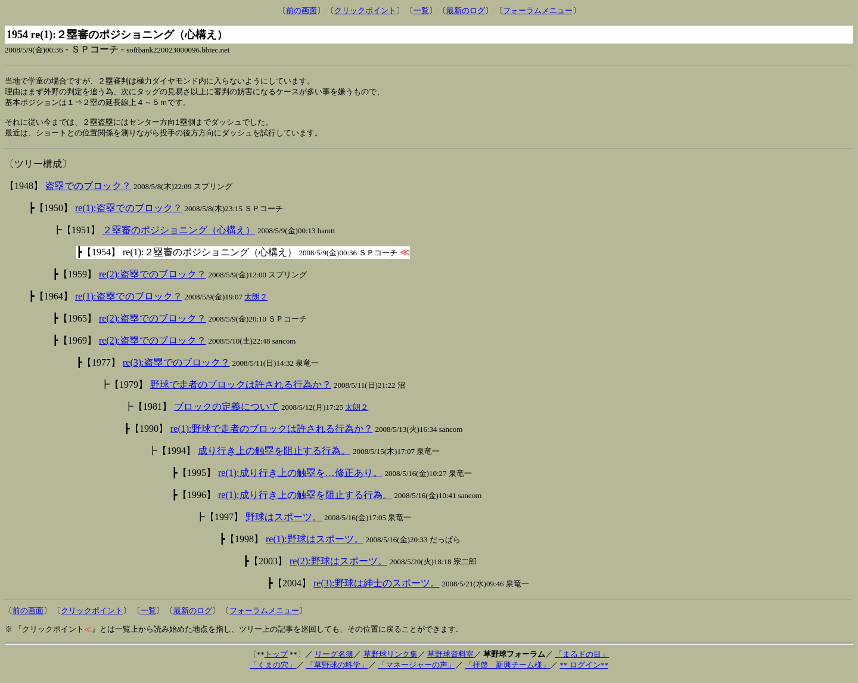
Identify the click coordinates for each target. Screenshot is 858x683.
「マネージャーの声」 (416, 669)
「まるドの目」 (582, 658)
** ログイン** (583, 669)
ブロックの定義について (226, 411)
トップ (276, 658)
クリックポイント (365, 10)
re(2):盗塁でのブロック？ (152, 279)
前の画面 (301, 10)
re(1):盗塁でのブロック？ (128, 213)
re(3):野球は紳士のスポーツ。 (376, 588)
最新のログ (465, 10)
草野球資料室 (450, 658)
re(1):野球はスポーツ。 (314, 544)
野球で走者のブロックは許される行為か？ (240, 389)
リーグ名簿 (334, 658)
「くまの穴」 (273, 669)
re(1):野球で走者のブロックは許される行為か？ (271, 433)
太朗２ (256, 301)
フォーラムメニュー (538, 10)
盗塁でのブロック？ (88, 191)
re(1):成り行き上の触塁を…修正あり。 (300, 477)
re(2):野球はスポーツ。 (338, 566)
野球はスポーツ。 (283, 522)
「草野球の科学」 (337, 669)
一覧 (421, 10)
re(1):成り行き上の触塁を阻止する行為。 (305, 500)
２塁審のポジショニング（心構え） (178, 235)
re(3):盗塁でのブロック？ (176, 367)
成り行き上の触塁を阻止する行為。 (274, 455)
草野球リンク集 (390, 658)
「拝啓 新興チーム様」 (507, 669)
